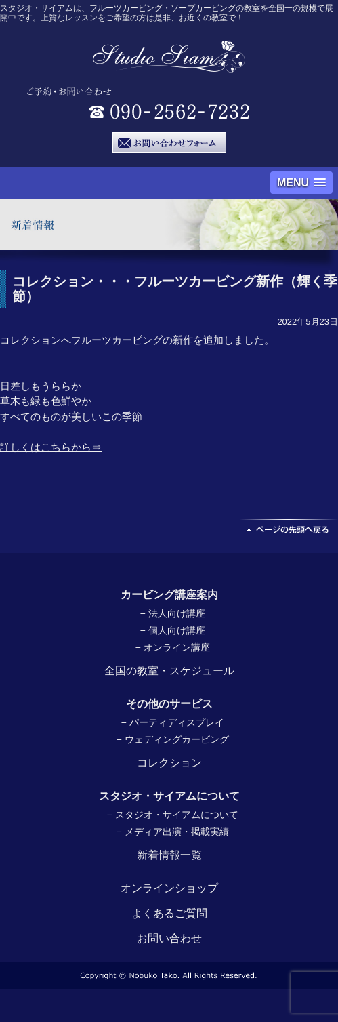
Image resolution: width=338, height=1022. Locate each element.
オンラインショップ (169, 888)
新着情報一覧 (169, 855)
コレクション (169, 763)
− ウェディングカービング (172, 739)
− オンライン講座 (172, 647)
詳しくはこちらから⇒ (51, 447)
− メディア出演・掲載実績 (172, 831)
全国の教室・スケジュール (169, 670)
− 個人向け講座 (172, 630)
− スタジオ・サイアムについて (172, 814)
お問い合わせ (169, 938)
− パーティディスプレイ (172, 722)
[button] (301, 182)
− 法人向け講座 (172, 613)
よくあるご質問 (169, 913)
